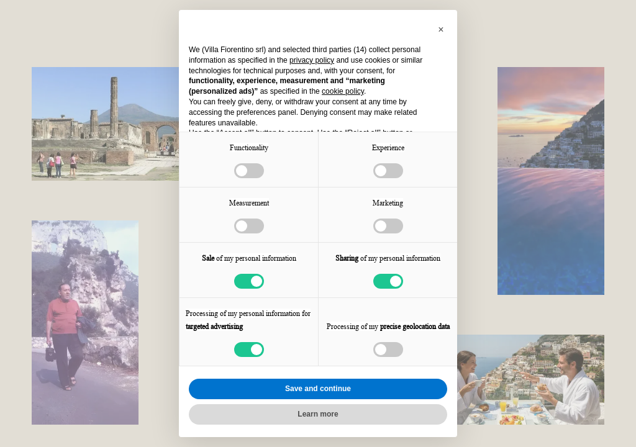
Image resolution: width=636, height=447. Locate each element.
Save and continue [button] (318, 388)
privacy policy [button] (311, 60)
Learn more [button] (318, 414)
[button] (441, 30)
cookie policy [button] (343, 91)
